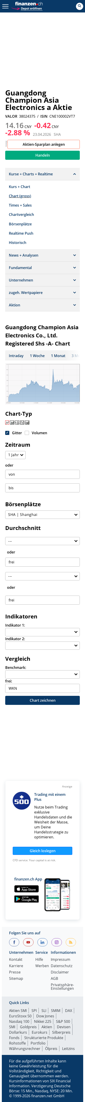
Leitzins (68, 1048)
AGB (54, 979)
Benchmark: (15, 667)
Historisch (17, 242)
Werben (42, 966)
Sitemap (16, 979)
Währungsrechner (24, 1048)
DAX (68, 1010)
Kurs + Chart (19, 186)
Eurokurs (39, 1032)
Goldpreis (28, 1026)
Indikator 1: (15, 625)
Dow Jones (45, 1016)
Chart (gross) (20, 195)
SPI (34, 1010)
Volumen (39, 432)
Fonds (14, 1037)
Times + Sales (20, 205)
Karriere (16, 966)
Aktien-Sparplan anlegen (44, 144)
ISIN (44, 116)
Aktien (46, 1026)
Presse (15, 972)
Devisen (63, 1026)
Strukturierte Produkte (43, 1037)
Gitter (17, 432)
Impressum (60, 960)
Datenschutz (61, 966)
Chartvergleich (21, 214)
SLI (43, 1010)
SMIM (55, 1010)
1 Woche (37, 355)
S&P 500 (63, 1021)
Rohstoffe (17, 1043)
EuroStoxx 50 (20, 1016)
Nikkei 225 (42, 1021)
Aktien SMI (18, 1010)
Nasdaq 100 (19, 1021)
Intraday (16, 355)
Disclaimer (60, 972)
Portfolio (38, 1043)
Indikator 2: (15, 638)
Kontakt (15, 960)
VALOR (11, 116)
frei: (8, 681)
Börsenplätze (20, 224)
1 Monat (58, 355)
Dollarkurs (18, 1032)
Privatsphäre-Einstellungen (62, 987)
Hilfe (39, 960)
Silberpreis (61, 1032)
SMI (12, 1026)
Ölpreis (51, 1048)
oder (9, 465)
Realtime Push (21, 233)
